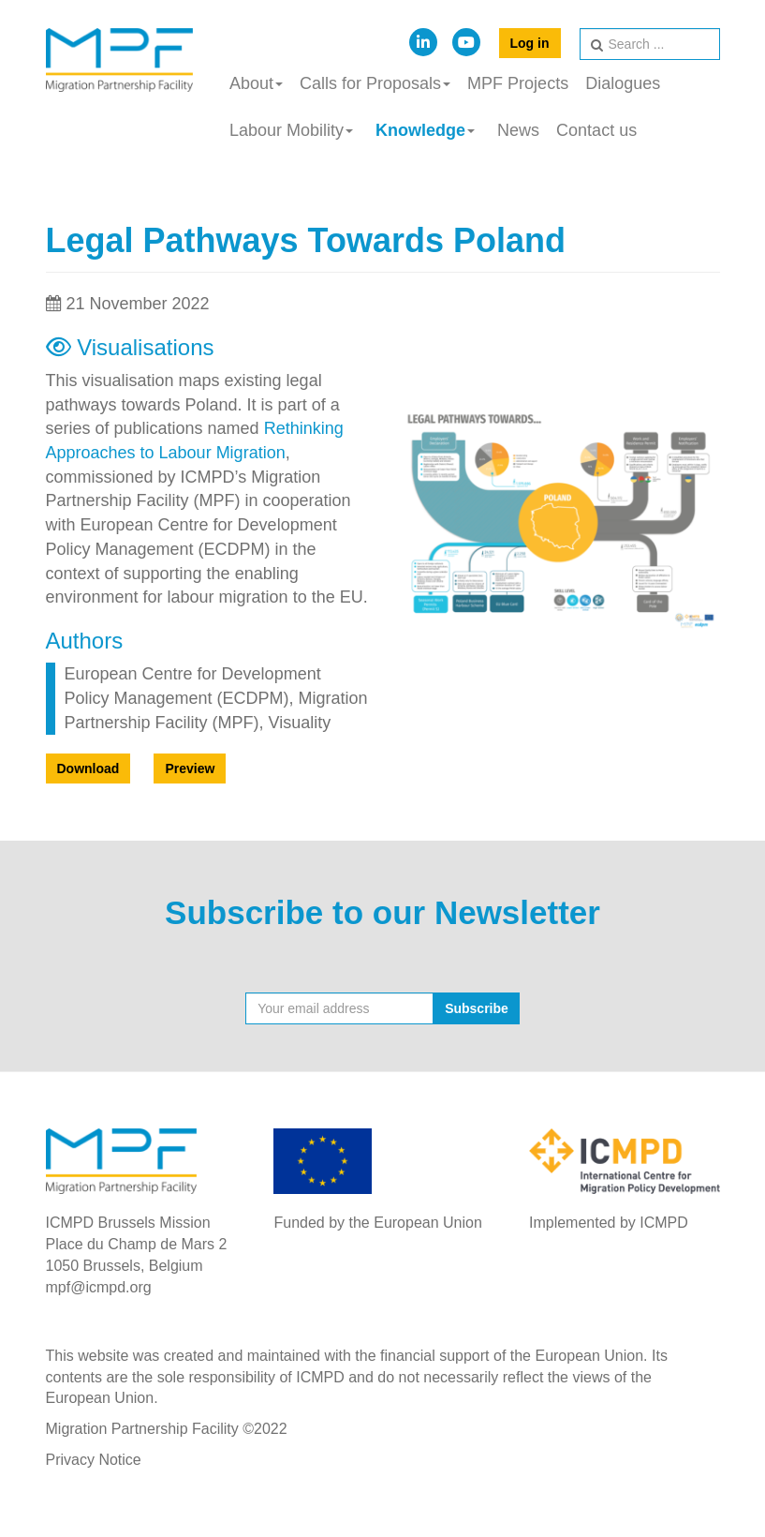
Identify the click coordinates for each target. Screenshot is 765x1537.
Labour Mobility (291, 130)
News (518, 130)
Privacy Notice (93, 1460)
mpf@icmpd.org (99, 1287)
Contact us (596, 130)
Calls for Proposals (375, 83)
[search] (650, 44)
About (256, 83)
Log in (530, 43)
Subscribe (476, 1008)
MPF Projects (517, 83)
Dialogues (622, 83)
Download (88, 768)
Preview (189, 768)
